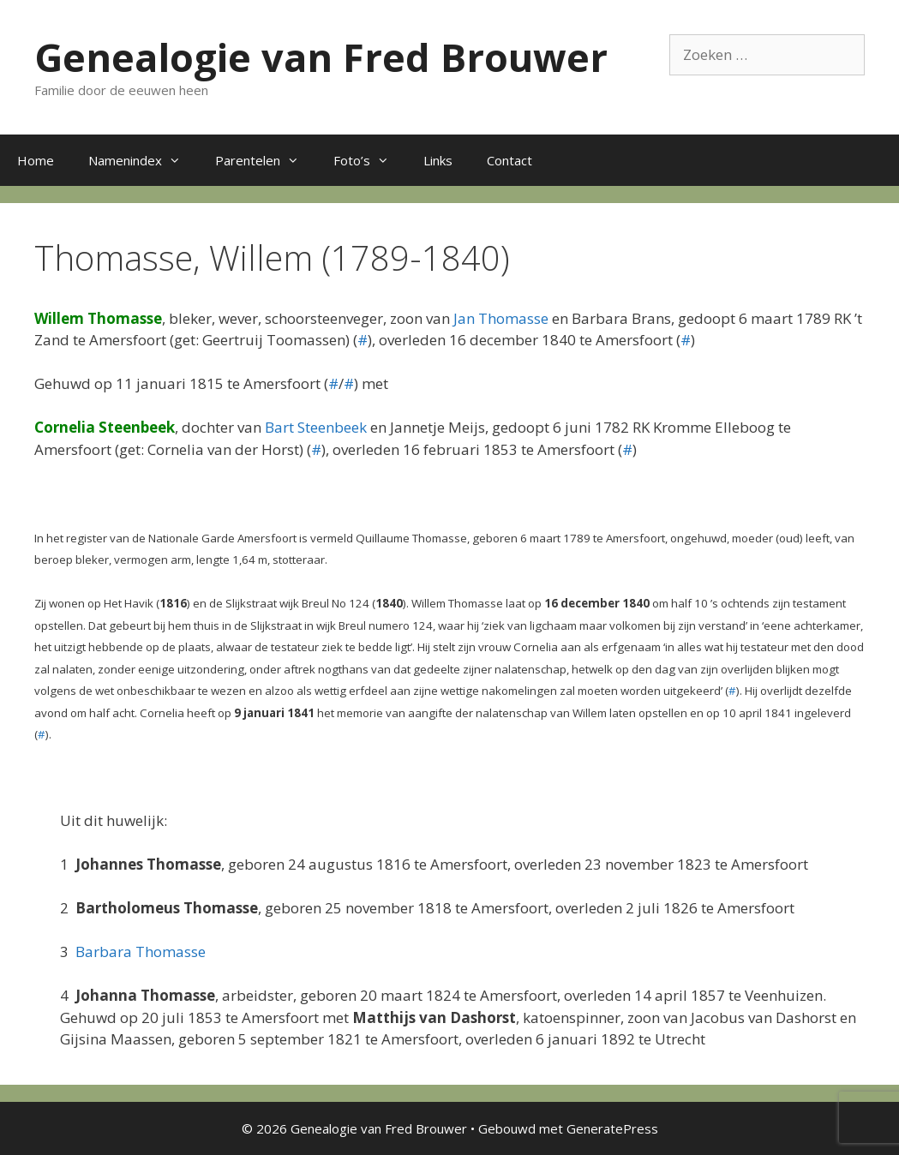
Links (437, 160)
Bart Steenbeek (316, 427)
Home (35, 160)
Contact (509, 160)
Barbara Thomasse (140, 951)
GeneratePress (612, 1128)
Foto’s (369, 160)
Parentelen (265, 160)
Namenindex (143, 160)
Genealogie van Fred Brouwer (321, 57)
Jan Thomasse (500, 318)
